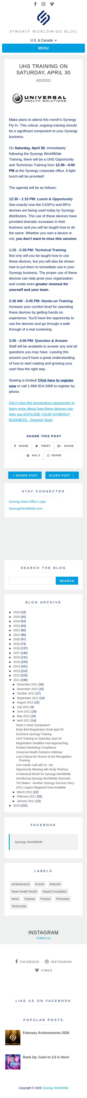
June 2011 (24, 711)
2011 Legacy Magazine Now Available (41, 787)
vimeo (44, 970)
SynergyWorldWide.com (26, 508)
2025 (17, 616)
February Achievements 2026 (46, 1033)
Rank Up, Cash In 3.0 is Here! (46, 1057)
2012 (17, 675)
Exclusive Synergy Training (33, 734)
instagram (58, 961)
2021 (17, 635)
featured (55, 884)
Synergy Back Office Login (27, 501)
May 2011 (23, 716)
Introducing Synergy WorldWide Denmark (43, 778)
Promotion (63, 899)
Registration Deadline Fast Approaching (42, 743)
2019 (17, 644)
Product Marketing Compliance (36, 747)
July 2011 (23, 707)
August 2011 (25, 702)
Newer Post (25, 475)
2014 (17, 666)
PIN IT (33, 455)
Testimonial (19, 906)
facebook (27, 961)
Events (39, 884)
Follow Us (43, 938)
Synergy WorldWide (28, 842)
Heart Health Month (24, 891)
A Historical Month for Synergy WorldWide (43, 774)
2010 (17, 805)
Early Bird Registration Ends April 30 (40, 729)
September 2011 (28, 698)
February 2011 (27, 796)
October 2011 (26, 693)
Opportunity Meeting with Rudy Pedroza (42, 769)
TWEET (43, 445)
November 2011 (28, 689)
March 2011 (25, 792)
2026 (17, 612)
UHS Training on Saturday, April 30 (39, 738)
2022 (17, 630)
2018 (17, 648)
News (15, 899)
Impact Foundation (54, 891)
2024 (17, 621)
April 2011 (24, 720)
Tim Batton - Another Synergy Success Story (45, 783)
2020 (17, 639)
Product (45, 899)
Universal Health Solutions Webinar (39, 752)
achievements (21, 884)
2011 (17, 680)
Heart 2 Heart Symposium (33, 725)
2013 (17, 671)
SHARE (21, 445)
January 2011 (26, 801)
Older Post (61, 475)
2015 (17, 662)
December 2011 (28, 684)
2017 (17, 653)
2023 (17, 625)
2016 (17, 657)
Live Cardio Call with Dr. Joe (34, 765)
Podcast (29, 899)
